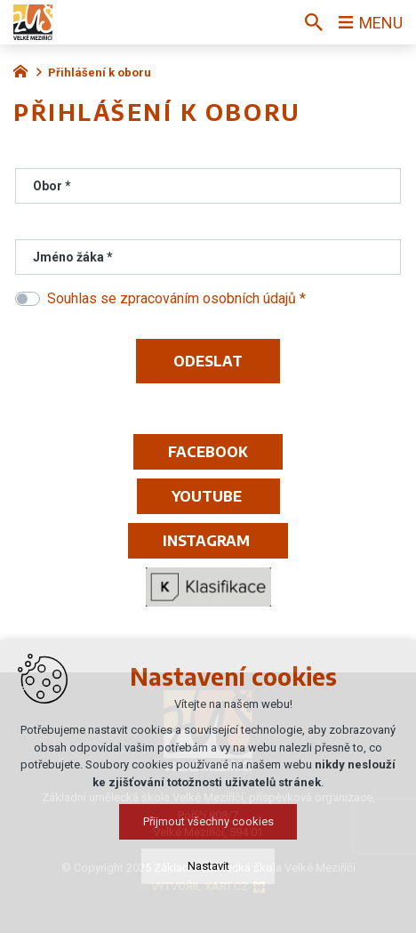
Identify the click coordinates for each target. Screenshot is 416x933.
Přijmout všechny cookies (208, 828)
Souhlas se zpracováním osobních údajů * (176, 298)
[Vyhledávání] (314, 22)
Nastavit (208, 873)
